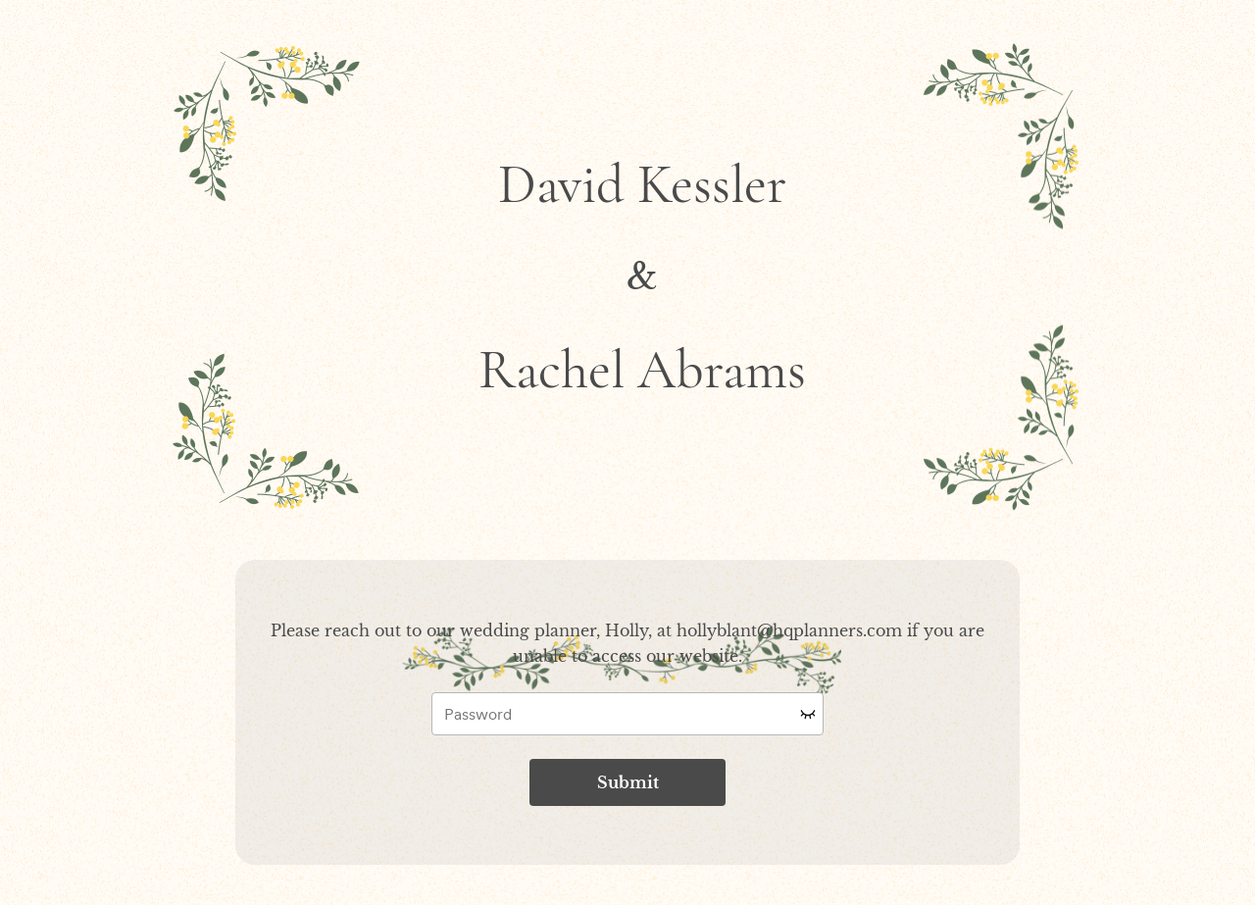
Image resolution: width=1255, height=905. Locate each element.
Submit (628, 782)
